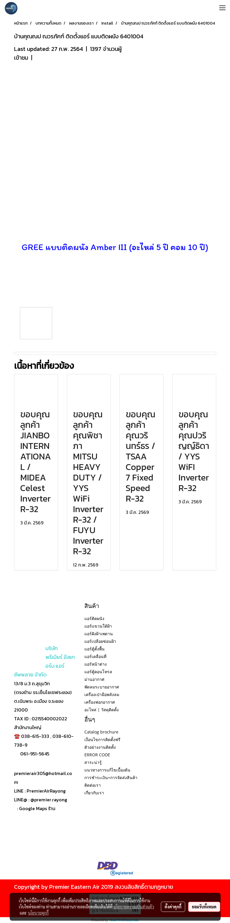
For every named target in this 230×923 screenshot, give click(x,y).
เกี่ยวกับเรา (94, 792)
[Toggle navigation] (222, 8)
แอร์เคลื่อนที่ (95, 656)
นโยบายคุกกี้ (38, 912)
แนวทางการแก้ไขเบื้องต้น (107, 770)
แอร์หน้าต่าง (95, 664)
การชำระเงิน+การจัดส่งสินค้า (110, 777)
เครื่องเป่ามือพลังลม (101, 694)
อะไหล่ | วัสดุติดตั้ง (101, 709)
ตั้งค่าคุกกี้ (173, 906)
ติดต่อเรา (92, 785)
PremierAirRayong (46, 790)
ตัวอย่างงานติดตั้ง (100, 747)
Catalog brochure (101, 732)
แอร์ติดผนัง (94, 618)
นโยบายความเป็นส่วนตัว (133, 906)
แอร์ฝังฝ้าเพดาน (98, 633)
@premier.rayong (48, 799)
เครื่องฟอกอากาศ (99, 702)
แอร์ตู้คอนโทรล (98, 671)
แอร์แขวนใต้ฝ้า (98, 626)
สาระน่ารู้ (93, 762)
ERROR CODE (97, 754)
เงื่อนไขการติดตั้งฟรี (102, 739)
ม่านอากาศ (94, 679)
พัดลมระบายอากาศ (101, 687)
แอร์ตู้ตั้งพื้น (94, 649)
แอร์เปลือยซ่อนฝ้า (100, 641)
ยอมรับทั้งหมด (204, 906)
